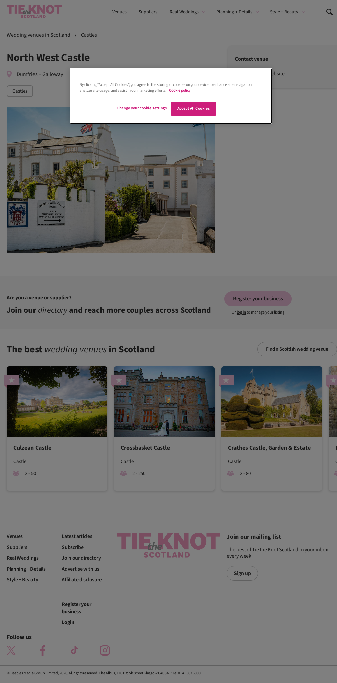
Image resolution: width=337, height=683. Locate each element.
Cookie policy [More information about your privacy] (179, 90)
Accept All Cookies (193, 108)
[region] (171, 96)
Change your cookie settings (142, 108)
